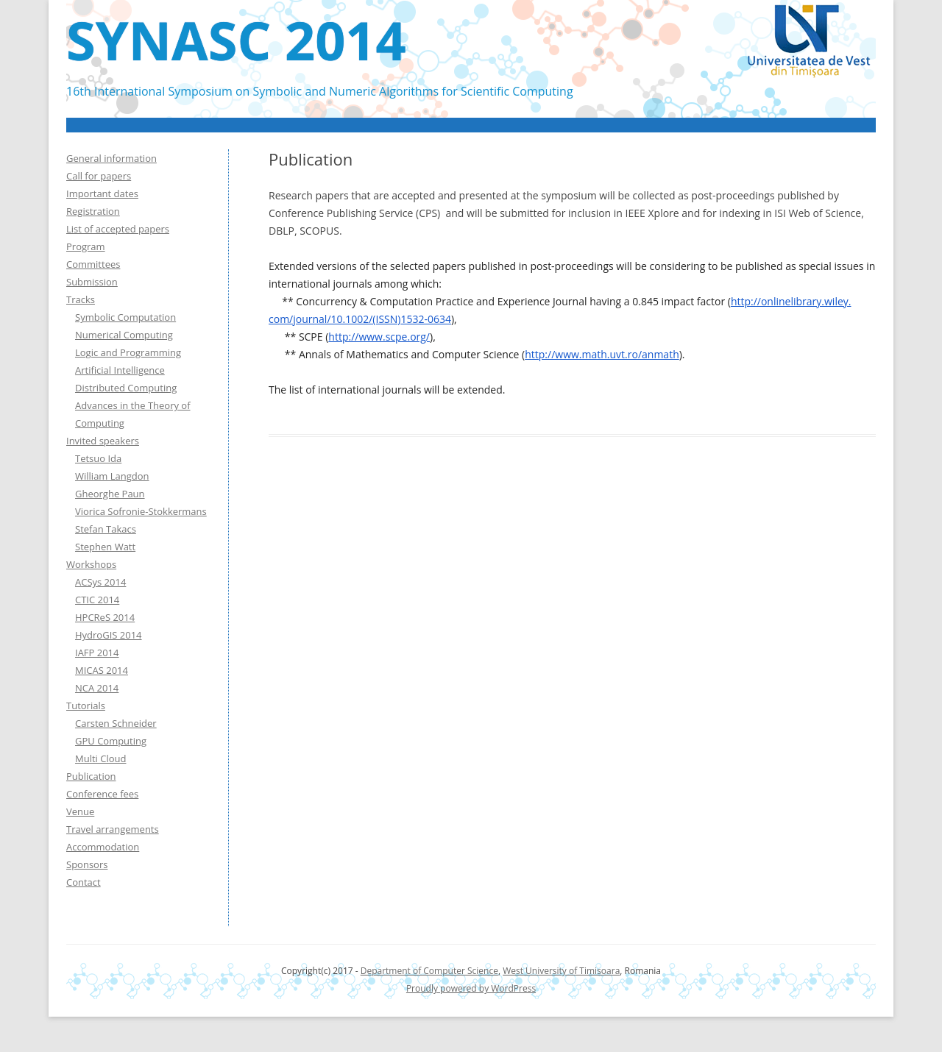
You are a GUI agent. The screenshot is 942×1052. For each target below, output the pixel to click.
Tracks (80, 299)
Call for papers (98, 175)
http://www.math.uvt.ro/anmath (602, 354)
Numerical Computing (124, 334)
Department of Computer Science (429, 970)
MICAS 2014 (101, 670)
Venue (80, 811)
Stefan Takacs (105, 529)
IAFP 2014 (97, 652)
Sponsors (86, 864)
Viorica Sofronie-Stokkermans (141, 511)
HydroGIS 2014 (108, 634)
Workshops (91, 564)
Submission (92, 281)
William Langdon (112, 476)
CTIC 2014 (97, 599)
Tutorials (85, 705)
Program (85, 246)
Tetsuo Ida (98, 458)
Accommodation (102, 846)
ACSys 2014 (100, 582)
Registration (93, 211)
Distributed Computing (126, 387)
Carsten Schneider (116, 723)
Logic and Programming (128, 352)
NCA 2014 (96, 687)
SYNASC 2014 (236, 40)
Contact (83, 882)
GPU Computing (110, 740)
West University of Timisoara (561, 970)
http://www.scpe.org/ (379, 337)
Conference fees (102, 793)
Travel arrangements (112, 829)
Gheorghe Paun (110, 493)
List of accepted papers (117, 228)
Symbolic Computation (125, 317)
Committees (93, 264)
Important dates (102, 193)
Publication (91, 776)
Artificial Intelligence (120, 370)
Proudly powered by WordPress (471, 988)
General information (111, 158)
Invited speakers (102, 440)
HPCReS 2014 (105, 617)
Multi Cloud (100, 758)
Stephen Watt (105, 546)
